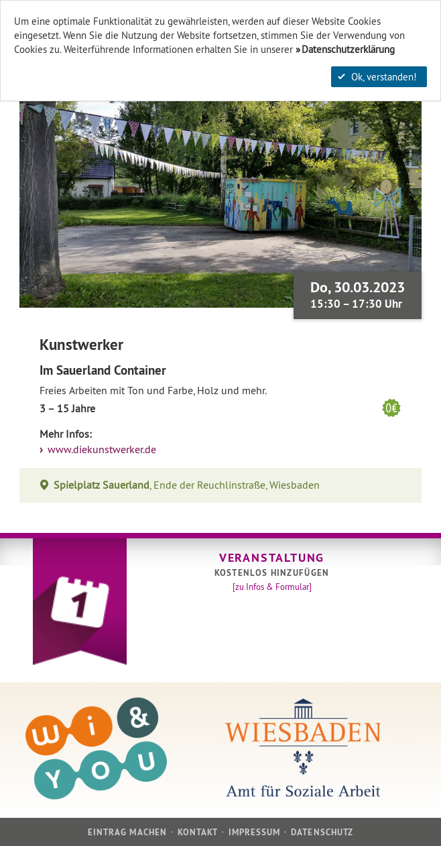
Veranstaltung (271, 557)
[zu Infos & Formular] (272, 586)
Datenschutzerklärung (348, 49)
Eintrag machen (127, 832)
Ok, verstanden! (377, 76)
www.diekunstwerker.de (100, 449)
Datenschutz (322, 832)
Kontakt (198, 832)
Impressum (254, 832)
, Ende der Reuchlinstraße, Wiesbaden (187, 485)
